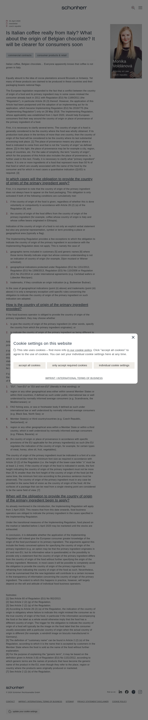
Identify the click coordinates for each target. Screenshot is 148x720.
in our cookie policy (79, 350)
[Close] (133, 337)
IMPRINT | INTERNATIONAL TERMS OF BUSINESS (74, 378)
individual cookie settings (114, 365)
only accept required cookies (69, 365)
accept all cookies (29, 365)
